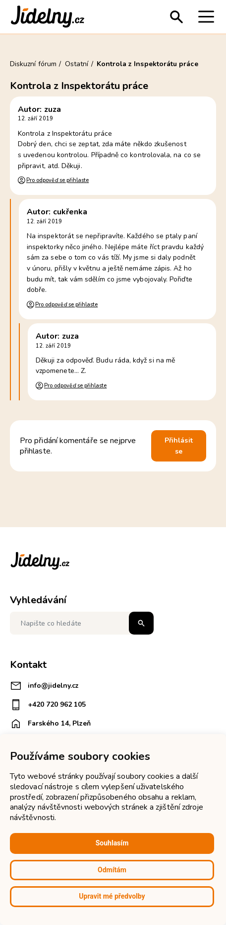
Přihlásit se (179, 446)
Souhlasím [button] (112, 843)
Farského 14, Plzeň (50, 724)
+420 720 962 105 (48, 705)
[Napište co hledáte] (82, 623)
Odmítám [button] (112, 870)
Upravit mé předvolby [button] (112, 896)
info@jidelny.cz (44, 686)
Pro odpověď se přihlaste (57, 180)
